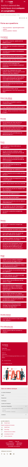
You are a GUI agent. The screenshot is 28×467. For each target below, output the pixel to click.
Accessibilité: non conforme (14, 446)
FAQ (18, 15)
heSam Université (10, 444)
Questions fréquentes (6, 406)
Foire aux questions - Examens (8, 411)
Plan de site (19, 444)
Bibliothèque (19, 443)
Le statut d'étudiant (6, 392)
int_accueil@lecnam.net (7, 363)
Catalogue (3, 400)
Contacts (3, 414)
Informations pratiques (10, 15)
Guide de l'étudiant (6, 403)
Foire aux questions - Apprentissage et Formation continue (12, 409)
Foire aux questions (10, 443)
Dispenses (3, 398)
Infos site (17, 441)
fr (24, 1)
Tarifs (2, 395)
